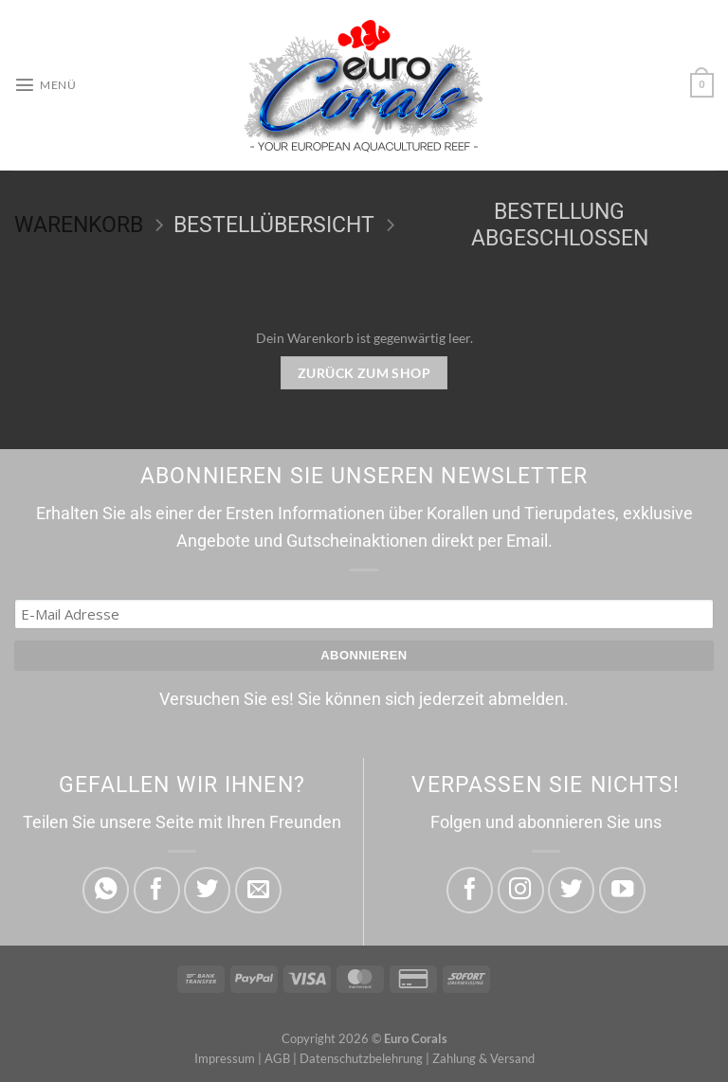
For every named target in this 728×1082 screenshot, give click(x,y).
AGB (277, 1058)
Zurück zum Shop (364, 373)
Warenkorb (78, 225)
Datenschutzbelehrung (361, 1058)
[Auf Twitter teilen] (207, 890)
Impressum (224, 1058)
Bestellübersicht (273, 225)
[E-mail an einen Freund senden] (258, 890)
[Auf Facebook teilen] (157, 890)
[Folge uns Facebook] (469, 890)
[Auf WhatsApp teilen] (105, 890)
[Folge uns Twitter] (571, 890)
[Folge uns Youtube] (622, 890)
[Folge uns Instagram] (521, 890)
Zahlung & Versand (483, 1058)
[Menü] (45, 85)
